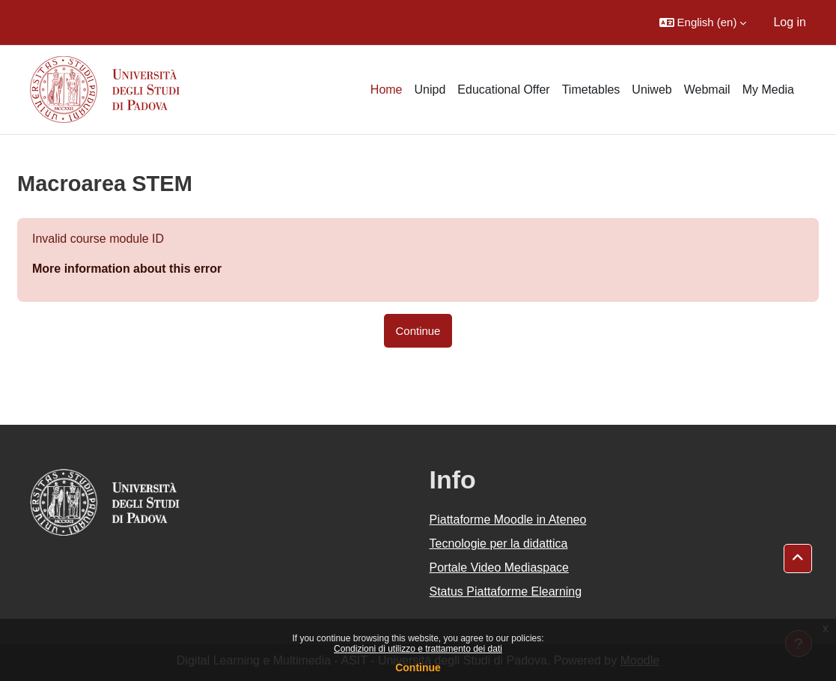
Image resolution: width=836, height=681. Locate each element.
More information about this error (127, 268)
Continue (418, 668)
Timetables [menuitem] (591, 89)
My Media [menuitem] (768, 89)
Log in (789, 22)
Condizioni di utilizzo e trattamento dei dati (418, 649)
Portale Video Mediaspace (500, 567)
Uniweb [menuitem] (651, 89)
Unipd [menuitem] (430, 89)
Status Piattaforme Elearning (506, 591)
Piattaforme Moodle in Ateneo (508, 519)
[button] (703, 22)
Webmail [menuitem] (707, 89)
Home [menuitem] (386, 89)
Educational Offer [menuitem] (503, 89)
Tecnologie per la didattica (499, 543)
